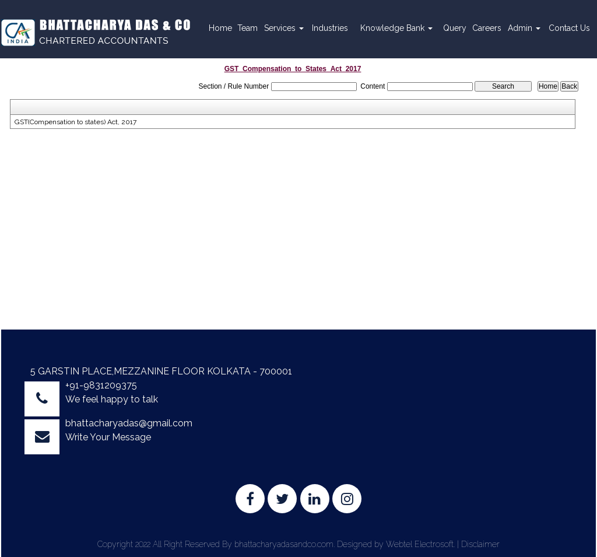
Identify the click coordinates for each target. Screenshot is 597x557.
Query (454, 28)
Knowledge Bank (396, 28)
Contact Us (569, 28)
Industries (330, 28)
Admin (524, 28)
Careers (486, 28)
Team (247, 28)
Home (220, 28)
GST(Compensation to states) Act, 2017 (75, 122)
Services (284, 28)
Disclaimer (480, 544)
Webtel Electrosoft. (420, 544)
